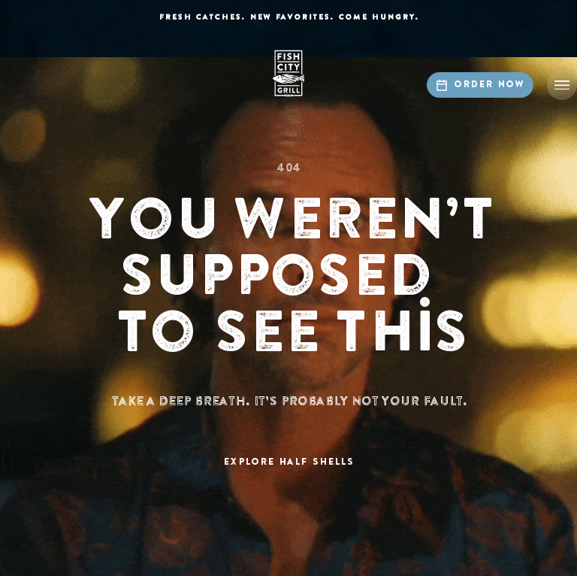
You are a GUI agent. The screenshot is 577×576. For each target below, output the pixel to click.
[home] (288, 73)
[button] (562, 85)
